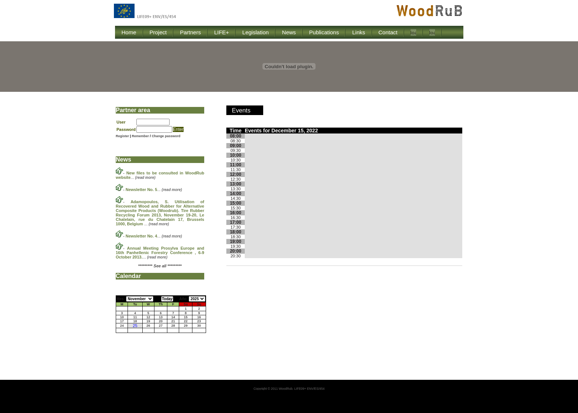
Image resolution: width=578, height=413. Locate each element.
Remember (141, 136)
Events (241, 110)
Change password (166, 136)
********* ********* (160, 266)
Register (122, 136)
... (154, 189)
